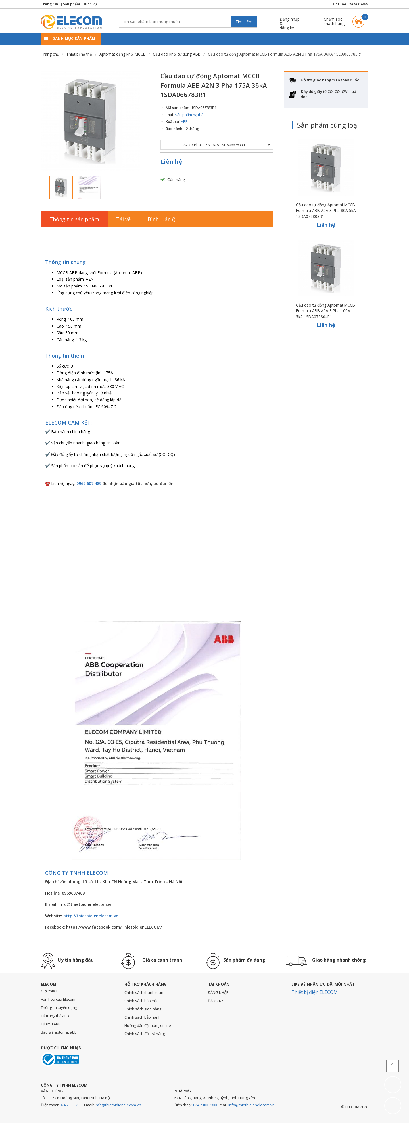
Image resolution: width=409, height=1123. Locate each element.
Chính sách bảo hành (142, 1017)
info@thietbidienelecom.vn (118, 1104)
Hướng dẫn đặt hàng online (147, 1025)
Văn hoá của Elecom (58, 999)
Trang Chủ (50, 4)
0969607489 (358, 4)
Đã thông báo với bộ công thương (60, 1059)
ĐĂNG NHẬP (218, 992)
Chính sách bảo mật (141, 1000)
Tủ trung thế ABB (55, 1015)
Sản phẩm (71, 4)
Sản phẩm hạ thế (189, 114)
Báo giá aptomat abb (59, 1032)
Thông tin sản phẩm (74, 219)
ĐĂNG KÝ (215, 1000)
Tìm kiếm (244, 21)
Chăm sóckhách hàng (334, 21)
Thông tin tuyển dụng (59, 1007)
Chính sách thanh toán (143, 992)
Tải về (123, 219)
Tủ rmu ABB (50, 1024)
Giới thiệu (49, 991)
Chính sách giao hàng (142, 1008)
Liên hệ (171, 161)
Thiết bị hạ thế (79, 54)
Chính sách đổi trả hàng (144, 1033)
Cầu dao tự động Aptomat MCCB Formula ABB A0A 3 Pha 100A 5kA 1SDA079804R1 (325, 310)
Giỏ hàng (358, 19)
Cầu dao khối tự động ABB (177, 54)
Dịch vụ (90, 4)
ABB (184, 121)
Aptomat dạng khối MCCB (122, 54)
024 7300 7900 (71, 1104)
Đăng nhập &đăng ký (290, 21)
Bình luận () (161, 219)
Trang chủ (50, 54)
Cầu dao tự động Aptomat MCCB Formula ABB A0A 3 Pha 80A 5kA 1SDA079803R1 (326, 210)
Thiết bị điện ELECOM (314, 992)
